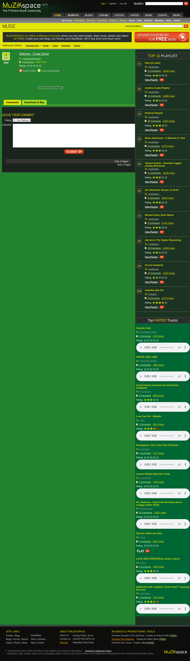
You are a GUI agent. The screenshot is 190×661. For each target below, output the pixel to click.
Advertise (148, 20)
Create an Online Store (147, 639)
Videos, (9, 642)
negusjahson (145, 391)
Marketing (159, 20)
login (103, 3)
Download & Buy (34, 102)
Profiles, (10, 635)
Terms (90, 635)
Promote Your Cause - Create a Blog (129, 642)
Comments (12, 102)
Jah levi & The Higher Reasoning (163, 240)
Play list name (152, 63)
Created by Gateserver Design (98, 651)
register (112, 3)
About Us (64, 635)
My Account (67, 20)
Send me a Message (50, 70)
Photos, (17, 642)
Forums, (17, 639)
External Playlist (154, 113)
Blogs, (9, 639)
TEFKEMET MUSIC (148, 332)
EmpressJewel (146, 508)
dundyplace (145, 449)
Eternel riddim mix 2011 (149, 533)
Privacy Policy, (80, 635)
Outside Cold (143, 328)
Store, (34, 639)
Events (41, 642)
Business (65, 45)
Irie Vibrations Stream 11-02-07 (162, 190)
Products (113, 20)
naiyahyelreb (145, 478)
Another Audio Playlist (157, 88)
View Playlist (151, 80)
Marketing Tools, (80, 642)
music (142, 420)
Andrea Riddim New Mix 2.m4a (153, 474)
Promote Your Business (123, 639)
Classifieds (102, 20)
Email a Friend (29, 70)
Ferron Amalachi (154, 265)
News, (34, 642)
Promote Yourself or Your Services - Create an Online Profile (140, 635)
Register (64, 642)
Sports (77, 45)
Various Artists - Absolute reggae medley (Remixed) (163, 164)
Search (132, 20)
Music (24, 642)
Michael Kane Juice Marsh (159, 215)
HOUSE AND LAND (146, 357)
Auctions (41, 639)
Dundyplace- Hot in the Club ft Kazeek (157, 445)
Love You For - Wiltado (148, 416)
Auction (123, 20)
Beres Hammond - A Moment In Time (165, 138)
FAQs (91, 642)
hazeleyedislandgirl (32, 58)
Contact (177, 20)
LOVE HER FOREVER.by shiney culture (158, 558)
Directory (91, 20)
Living (55, 45)
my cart (123, 3)
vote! (6, 62)
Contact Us (65, 639)
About (168, 20)
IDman (142, 537)
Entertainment (32, 45)
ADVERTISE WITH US (84, 639)
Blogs (17, 635)
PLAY (140, 551)
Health (46, 45)
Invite (139, 20)
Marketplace (79, 20)
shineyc (143, 563)
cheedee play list (154, 290)
